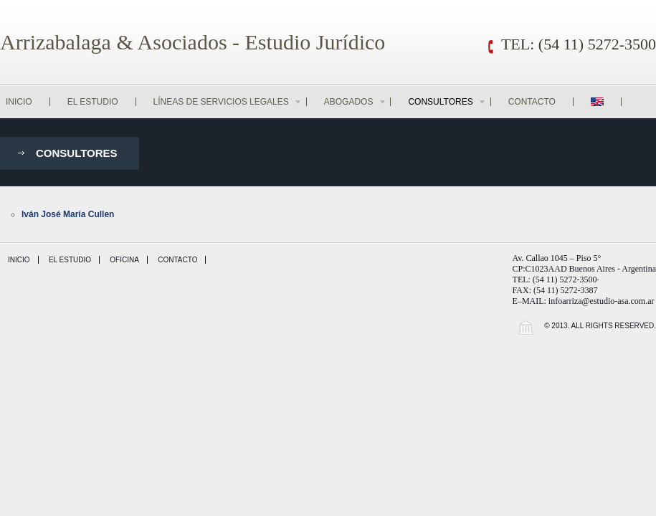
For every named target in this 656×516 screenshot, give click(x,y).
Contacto (532, 101)
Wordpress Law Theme (525, 327)
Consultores (447, 101)
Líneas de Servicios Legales (228, 101)
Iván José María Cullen (68, 214)
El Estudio (92, 101)
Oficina (124, 260)
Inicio (19, 101)
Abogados (355, 101)
